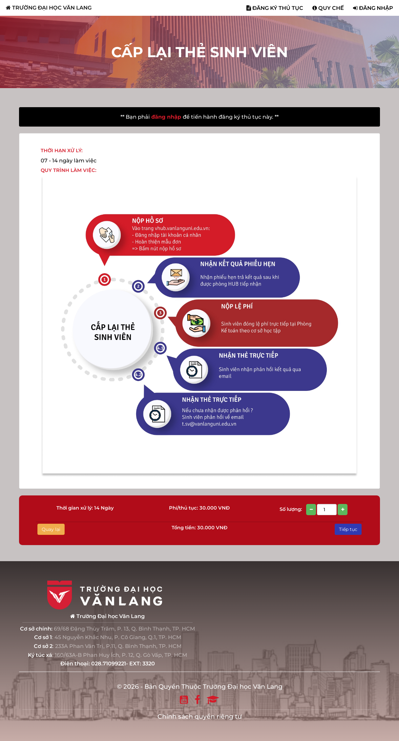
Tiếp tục (348, 529)
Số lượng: (314, 509)
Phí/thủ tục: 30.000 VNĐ (199, 508)
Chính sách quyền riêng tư (200, 716)
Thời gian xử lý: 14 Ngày (85, 508)
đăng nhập (167, 116)
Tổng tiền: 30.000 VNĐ (199, 528)
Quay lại (51, 529)
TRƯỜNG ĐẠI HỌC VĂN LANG (49, 7)
